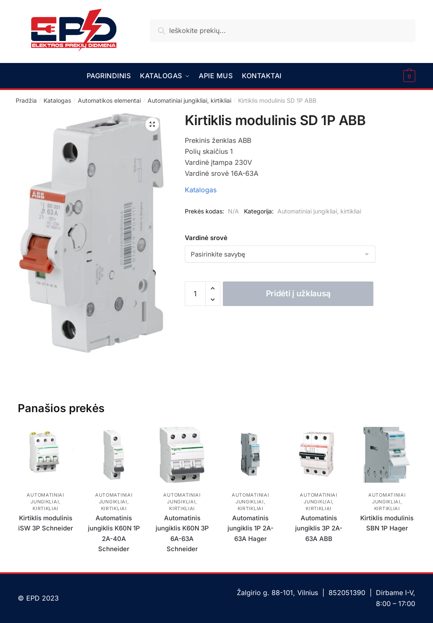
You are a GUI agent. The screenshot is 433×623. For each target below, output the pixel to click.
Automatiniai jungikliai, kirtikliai (189, 100)
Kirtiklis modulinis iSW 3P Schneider (45, 523)
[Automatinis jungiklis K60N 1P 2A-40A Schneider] (114, 455)
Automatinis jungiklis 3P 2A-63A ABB (319, 528)
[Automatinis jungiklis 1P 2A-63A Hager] (250, 455)
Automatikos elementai (109, 100)
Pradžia (26, 100)
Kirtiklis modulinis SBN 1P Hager (387, 523)
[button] (152, 124)
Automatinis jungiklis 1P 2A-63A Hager (250, 528)
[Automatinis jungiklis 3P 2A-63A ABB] (319, 455)
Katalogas (57, 100)
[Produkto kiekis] (195, 293)
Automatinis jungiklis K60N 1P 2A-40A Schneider (114, 533)
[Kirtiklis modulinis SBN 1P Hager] (387, 455)
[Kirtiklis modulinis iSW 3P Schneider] (46, 455)
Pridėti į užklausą (298, 293)
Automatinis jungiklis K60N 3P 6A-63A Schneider (182, 533)
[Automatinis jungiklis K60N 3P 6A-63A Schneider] (182, 455)
